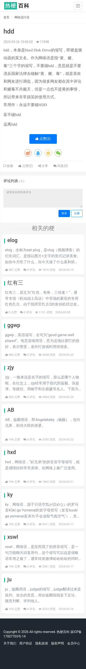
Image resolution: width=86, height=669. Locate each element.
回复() (60, 166)
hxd (11, 452)
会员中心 (73, 643)
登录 (64, 213)
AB (10, 410)
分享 (43, 166)
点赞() (43, 139)
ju (9, 579)
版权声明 (57, 643)
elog (12, 240)
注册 (77, 213)
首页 (6, 17)
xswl (12, 537)
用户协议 (25, 643)
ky (10, 495)
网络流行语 (21, 17)
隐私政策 (41, 643)
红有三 (15, 283)
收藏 (9, 165)
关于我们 (9, 643)
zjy (10, 367)
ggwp (13, 325)
